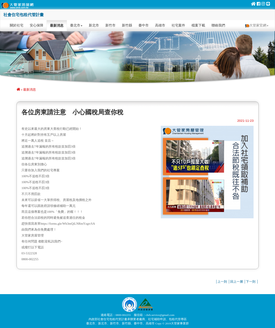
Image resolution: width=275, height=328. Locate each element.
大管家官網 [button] (256, 25)
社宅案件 (178, 25)
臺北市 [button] (76, 25)
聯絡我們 (218, 25)
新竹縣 (127, 25)
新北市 (94, 25)
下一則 (250, 281)
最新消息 (56, 25)
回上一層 (236, 281)
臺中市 (143, 25)
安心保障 (36, 25)
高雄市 (160, 25)
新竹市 (110, 25)
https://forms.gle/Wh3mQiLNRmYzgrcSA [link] (68, 223)
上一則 (222, 281)
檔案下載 (198, 25)
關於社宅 (18, 25)
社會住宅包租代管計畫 (23, 14)
